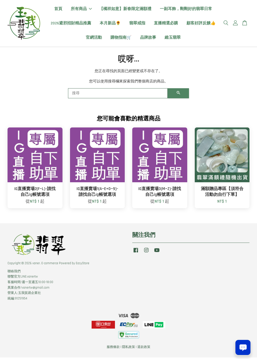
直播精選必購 (166, 24)
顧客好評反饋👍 (201, 24)
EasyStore (82, 265)
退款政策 (143, 348)
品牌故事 (148, 38)
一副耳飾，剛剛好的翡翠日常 (186, 9)
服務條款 (113, 348)
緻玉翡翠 (173, 38)
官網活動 (94, 38)
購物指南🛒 (121, 38)
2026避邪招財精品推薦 (71, 24)
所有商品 (81, 9)
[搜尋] (118, 95)
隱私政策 (128, 348)
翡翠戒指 (137, 24)
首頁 (58, 9)
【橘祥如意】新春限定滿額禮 (125, 9)
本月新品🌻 (110, 24)
